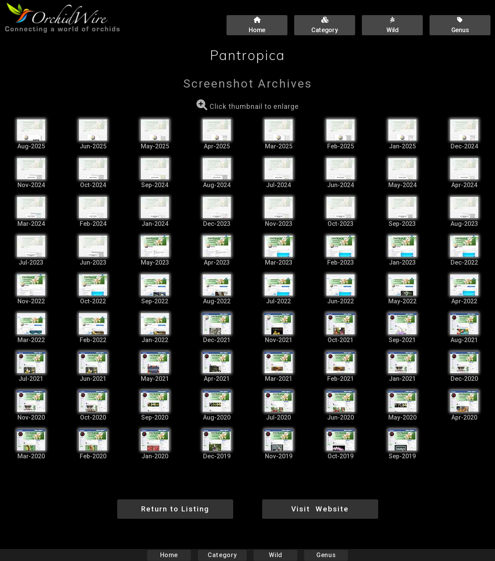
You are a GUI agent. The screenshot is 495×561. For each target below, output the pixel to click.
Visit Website (320, 508)
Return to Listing (175, 508)
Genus (325, 555)
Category (222, 555)
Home (169, 555)
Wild (275, 555)
